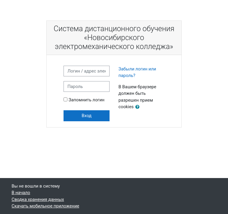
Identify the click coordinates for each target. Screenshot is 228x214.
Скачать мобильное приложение (45, 206)
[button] (138, 107)
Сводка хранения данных (38, 199)
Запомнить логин (86, 100)
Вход (86, 115)
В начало (21, 192)
